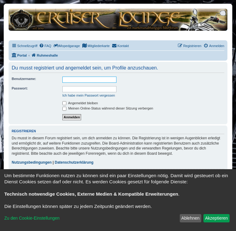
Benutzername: (24, 79)
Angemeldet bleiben (80, 103)
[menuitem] (45, 46)
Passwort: (20, 88)
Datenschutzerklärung (74, 162)
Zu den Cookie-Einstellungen (32, 218)
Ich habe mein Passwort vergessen (88, 95)
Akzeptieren (216, 218)
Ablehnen (190, 218)
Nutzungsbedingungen (32, 162)
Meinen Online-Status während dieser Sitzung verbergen (107, 108)
